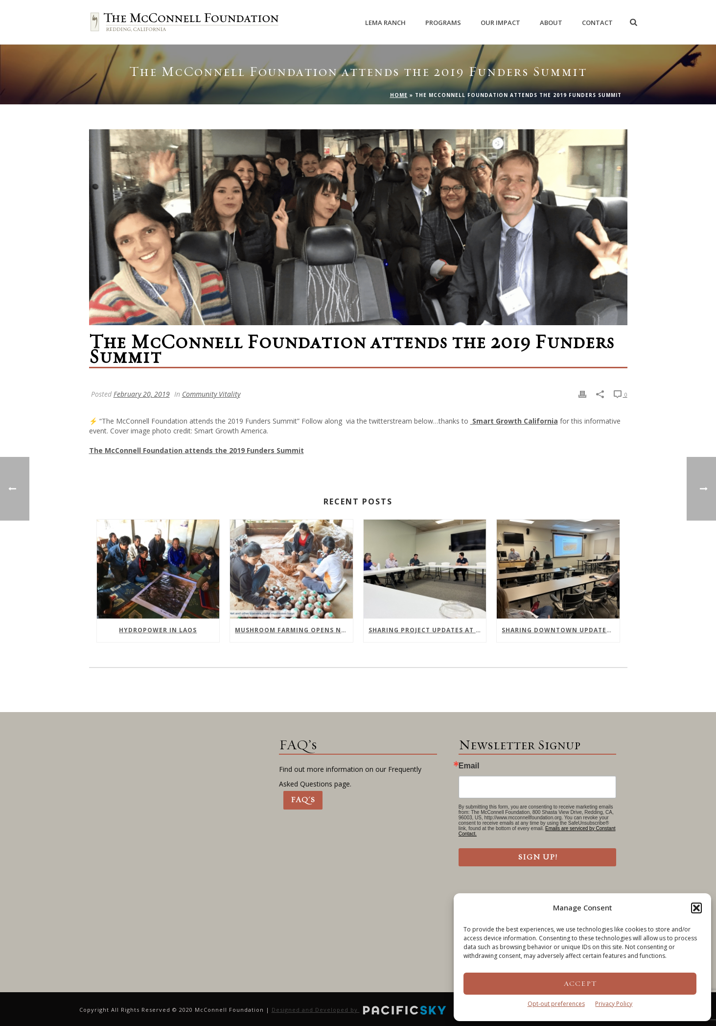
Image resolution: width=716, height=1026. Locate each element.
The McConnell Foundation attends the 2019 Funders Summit (196, 450)
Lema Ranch (385, 22)
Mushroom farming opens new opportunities (294, 630)
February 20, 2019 (142, 394)
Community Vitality (211, 394)
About (551, 22)
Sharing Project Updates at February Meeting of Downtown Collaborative (427, 630)
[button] (696, 908)
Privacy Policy (613, 1004)
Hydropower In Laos (158, 630)
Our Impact (500, 22)
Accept (580, 983)
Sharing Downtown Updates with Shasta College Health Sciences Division (561, 630)
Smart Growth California (514, 421)
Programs (443, 22)
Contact (597, 22)
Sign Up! (537, 857)
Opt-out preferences (556, 1004)
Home (399, 95)
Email (469, 766)
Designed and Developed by (360, 1009)
